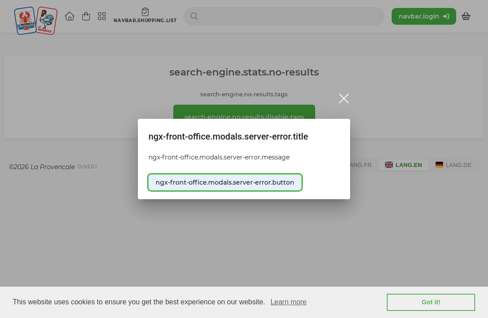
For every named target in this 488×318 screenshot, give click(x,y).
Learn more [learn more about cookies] (289, 302)
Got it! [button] (431, 302)
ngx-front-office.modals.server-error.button (225, 182)
